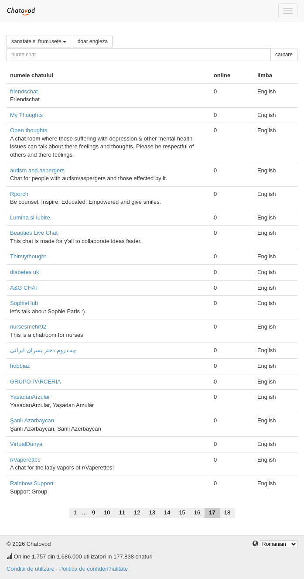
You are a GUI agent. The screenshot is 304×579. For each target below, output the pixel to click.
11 (122, 512)
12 (137, 512)
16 (197, 512)
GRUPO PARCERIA (35, 381)
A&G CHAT (24, 287)
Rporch (19, 194)
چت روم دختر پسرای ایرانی (43, 350)
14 (167, 512)
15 (182, 512)
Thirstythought (28, 256)
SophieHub (24, 303)
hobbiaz (20, 366)
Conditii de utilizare (31, 568)
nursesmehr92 (28, 326)
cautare (284, 54)
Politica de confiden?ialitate (93, 568)
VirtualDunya (26, 444)
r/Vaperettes (25, 459)
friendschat (24, 91)
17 (212, 512)
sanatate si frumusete (38, 41)
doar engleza (93, 41)
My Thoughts (26, 115)
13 (152, 512)
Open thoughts (28, 130)
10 (107, 512)
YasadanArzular (30, 397)
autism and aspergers (37, 170)
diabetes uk (24, 272)
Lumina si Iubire (30, 217)
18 (227, 512)
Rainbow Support (32, 483)
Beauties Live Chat (34, 233)
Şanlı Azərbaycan (32, 420)
